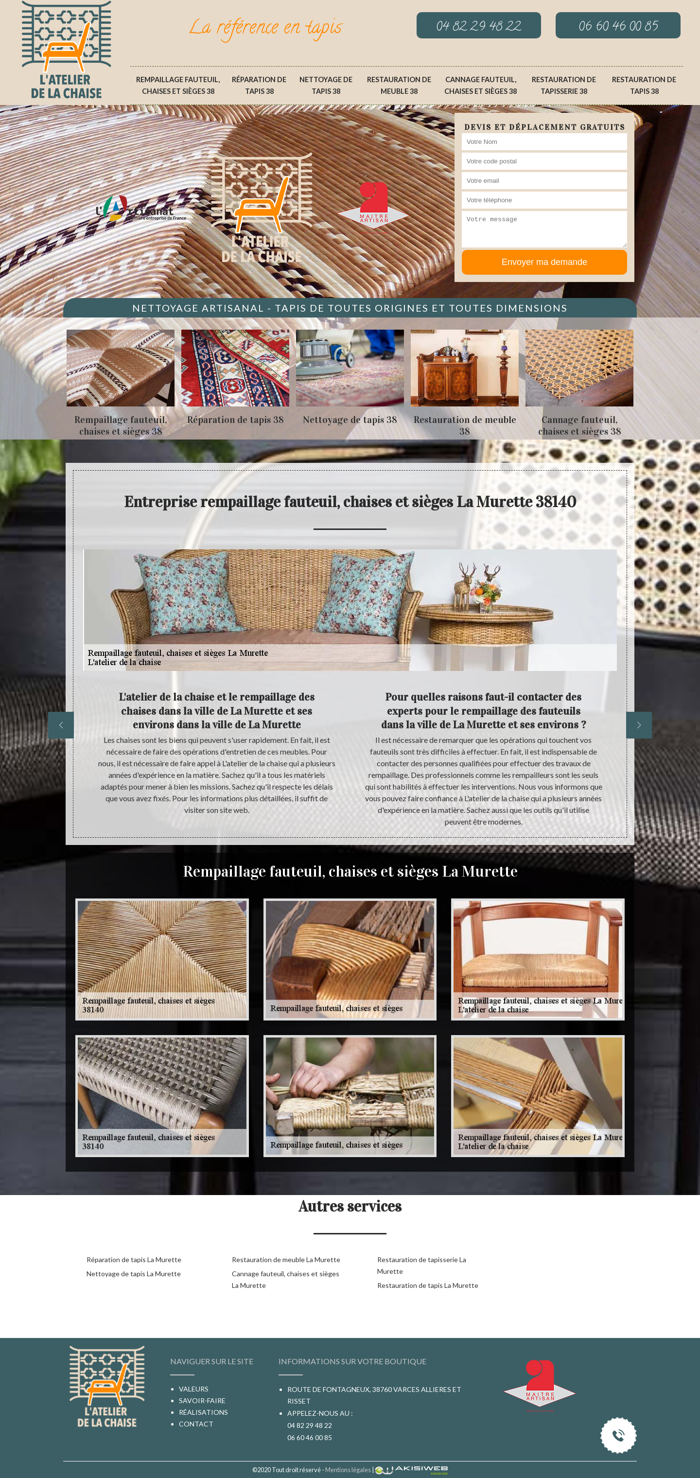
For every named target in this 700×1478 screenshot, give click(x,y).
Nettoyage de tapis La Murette (134, 1273)
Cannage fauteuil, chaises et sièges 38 (480, 85)
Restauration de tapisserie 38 (564, 85)
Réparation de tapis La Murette (134, 1259)
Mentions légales (348, 1470)
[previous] (61, 725)
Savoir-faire (202, 1400)
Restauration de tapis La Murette (427, 1285)
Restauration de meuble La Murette (286, 1259)
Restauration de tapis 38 (644, 85)
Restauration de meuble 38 (399, 85)
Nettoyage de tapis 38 (325, 85)
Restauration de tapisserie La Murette (421, 1265)
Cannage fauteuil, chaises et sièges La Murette (285, 1279)
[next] (639, 725)
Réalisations (203, 1412)
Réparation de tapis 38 (259, 85)
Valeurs (194, 1389)
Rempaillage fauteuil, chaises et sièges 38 (178, 85)
